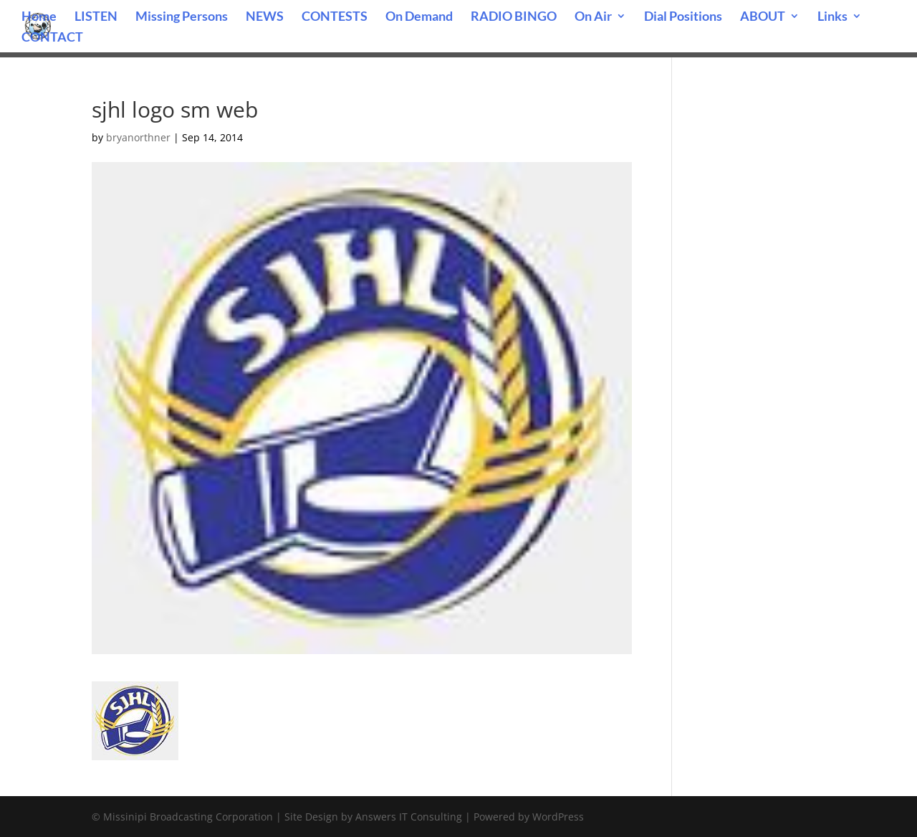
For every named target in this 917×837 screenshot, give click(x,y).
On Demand (419, 17)
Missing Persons (181, 17)
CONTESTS (335, 17)
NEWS (265, 17)
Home (39, 17)
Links (832, 17)
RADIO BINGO (514, 17)
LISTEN (96, 17)
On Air (593, 17)
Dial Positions (683, 17)
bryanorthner (138, 137)
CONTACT (52, 38)
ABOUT (762, 17)
